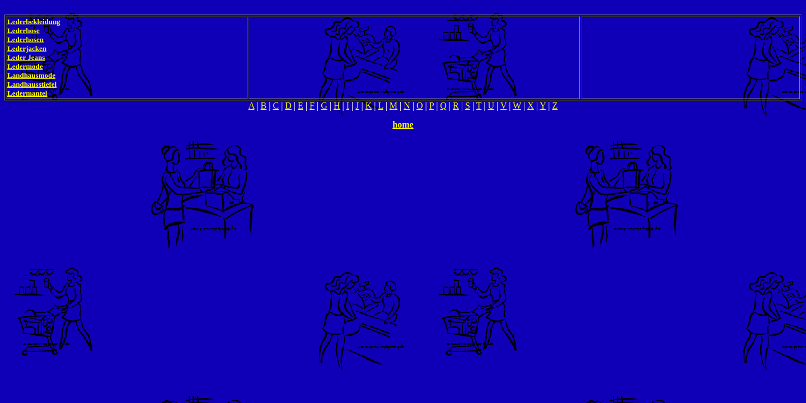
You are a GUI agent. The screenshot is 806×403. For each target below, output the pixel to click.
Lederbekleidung (33, 21)
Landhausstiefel (32, 84)
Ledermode (25, 66)
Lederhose (23, 30)
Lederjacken (26, 48)
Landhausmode (31, 75)
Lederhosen (25, 39)
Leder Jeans (26, 57)
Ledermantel (27, 93)
